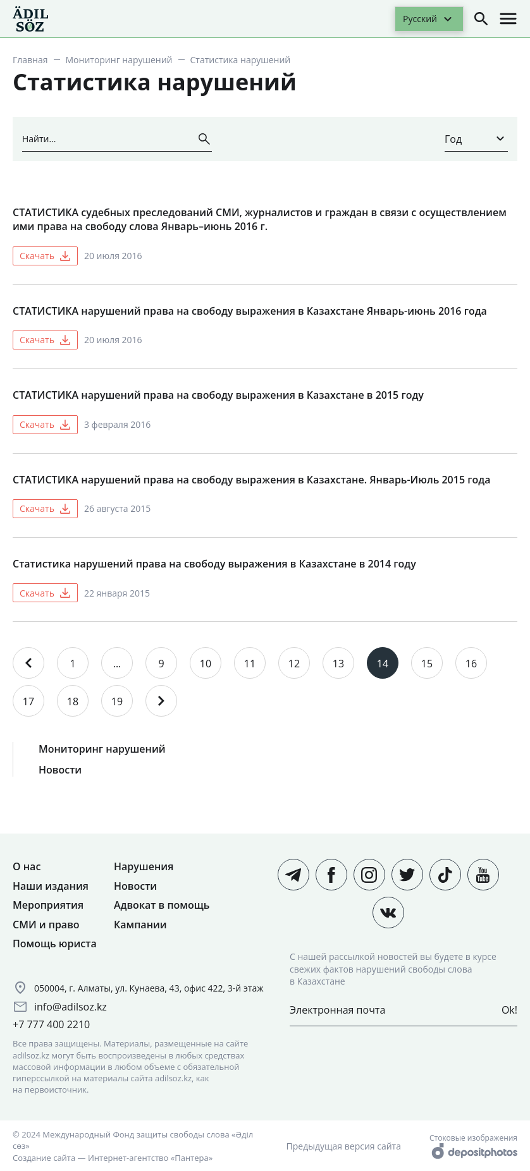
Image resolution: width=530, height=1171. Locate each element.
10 (205, 663)
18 (72, 701)
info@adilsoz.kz (70, 1007)
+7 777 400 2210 (51, 1024)
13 (338, 663)
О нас (26, 866)
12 (294, 663)
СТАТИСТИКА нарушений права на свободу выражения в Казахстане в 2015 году (218, 395)
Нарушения (143, 866)
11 (250, 663)
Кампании (140, 924)
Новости (60, 770)
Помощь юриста (55, 943)
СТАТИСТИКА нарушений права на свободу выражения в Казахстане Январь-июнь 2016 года (250, 311)
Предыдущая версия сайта (344, 1146)
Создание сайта (44, 1157)
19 (117, 701)
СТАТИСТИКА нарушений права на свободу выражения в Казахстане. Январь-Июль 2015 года (251, 480)
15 (427, 663)
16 (471, 663)
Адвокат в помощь (161, 905)
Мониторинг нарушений (119, 60)
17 (28, 701)
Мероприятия (48, 905)
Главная (30, 60)
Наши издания (51, 886)
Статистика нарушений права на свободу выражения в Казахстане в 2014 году (214, 564)
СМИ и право (46, 924)
